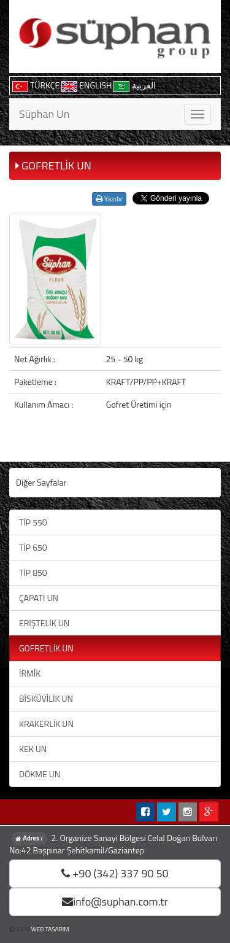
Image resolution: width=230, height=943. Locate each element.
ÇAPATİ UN (38, 597)
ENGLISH (87, 85)
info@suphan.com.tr (115, 901)
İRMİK (29, 673)
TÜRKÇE (36, 85)
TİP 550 (33, 522)
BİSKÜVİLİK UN (46, 698)
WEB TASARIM (50, 929)
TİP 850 (33, 572)
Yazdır (109, 198)
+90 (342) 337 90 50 (114, 873)
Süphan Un (44, 114)
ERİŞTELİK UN (44, 622)
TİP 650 (33, 547)
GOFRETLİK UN (46, 648)
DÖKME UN (39, 773)
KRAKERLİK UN (46, 723)
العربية (134, 85)
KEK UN (33, 748)
